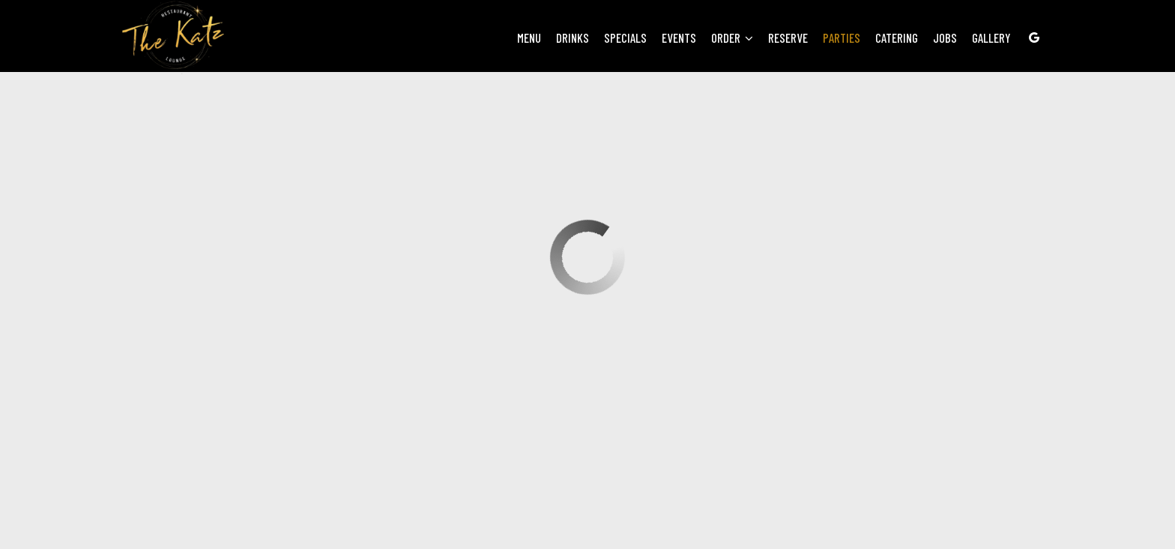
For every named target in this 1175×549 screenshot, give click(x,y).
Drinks (572, 37)
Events (679, 37)
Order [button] (732, 37)
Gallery (991, 37)
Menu (529, 37)
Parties (841, 37)
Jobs (945, 37)
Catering (896, 37)
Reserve (788, 37)
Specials (625, 37)
